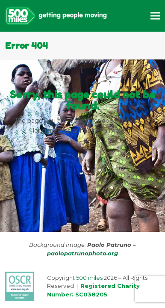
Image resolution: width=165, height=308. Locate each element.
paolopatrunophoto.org (82, 253)
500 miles (89, 277)
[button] (155, 15)
